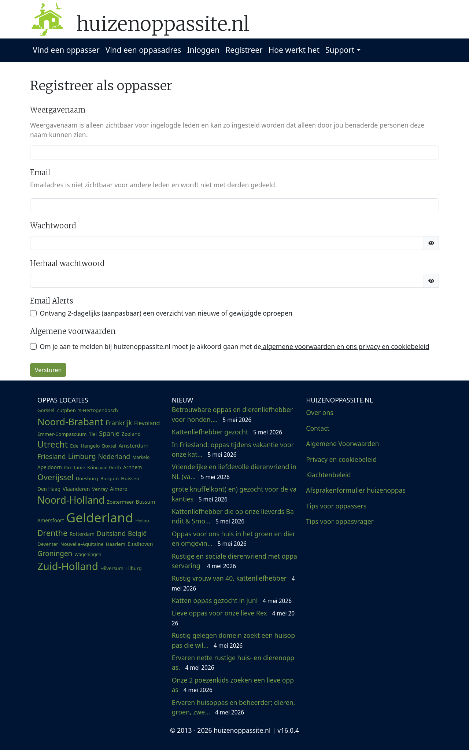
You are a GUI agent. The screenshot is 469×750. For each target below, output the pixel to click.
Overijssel (55, 477)
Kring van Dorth (104, 467)
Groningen (54, 553)
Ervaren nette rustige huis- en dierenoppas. (233, 662)
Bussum (145, 501)
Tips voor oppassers (336, 505)
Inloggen (203, 50)
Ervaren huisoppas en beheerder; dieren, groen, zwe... (233, 707)
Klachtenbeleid (328, 474)
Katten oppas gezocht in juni (232, 600)
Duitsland (111, 533)
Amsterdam (133, 445)
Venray (100, 489)
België (137, 533)
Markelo (140, 457)
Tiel (93, 434)
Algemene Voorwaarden (342, 443)
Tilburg (134, 568)
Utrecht (52, 444)
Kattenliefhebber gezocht (227, 431)
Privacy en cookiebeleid (341, 459)
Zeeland (131, 433)
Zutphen (66, 410)
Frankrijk (119, 422)
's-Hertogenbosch (98, 410)
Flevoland (147, 423)
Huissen (130, 478)
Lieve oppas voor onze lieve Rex (233, 618)
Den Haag (48, 489)
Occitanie (74, 467)
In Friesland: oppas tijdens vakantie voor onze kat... (233, 449)
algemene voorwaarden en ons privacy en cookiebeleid (345, 346)
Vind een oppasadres (143, 50)
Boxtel (109, 445)
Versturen (48, 370)
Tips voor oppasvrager (340, 521)
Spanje (109, 433)
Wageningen (87, 554)
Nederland (114, 456)
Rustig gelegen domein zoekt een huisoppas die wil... (233, 640)
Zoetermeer (120, 502)
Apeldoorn (49, 467)
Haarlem (115, 544)
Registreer (244, 50)
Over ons (319, 412)
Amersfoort (50, 520)
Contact (317, 428)
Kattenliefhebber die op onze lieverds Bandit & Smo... (233, 516)
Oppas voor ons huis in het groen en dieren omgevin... (234, 538)
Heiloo (142, 521)
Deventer (47, 544)
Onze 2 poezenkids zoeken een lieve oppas (233, 685)
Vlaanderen (76, 488)
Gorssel (46, 410)
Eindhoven (140, 543)
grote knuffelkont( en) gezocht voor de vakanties (234, 494)
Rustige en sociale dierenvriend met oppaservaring (234, 561)
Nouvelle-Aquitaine (82, 544)
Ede (74, 445)
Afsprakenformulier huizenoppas (356, 490)
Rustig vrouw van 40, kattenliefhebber (233, 583)
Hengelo (90, 445)
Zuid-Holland (67, 566)
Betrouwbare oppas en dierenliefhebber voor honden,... (232, 414)
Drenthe (52, 532)
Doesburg (87, 478)
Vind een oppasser (66, 50)
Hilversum (111, 568)
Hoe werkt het (294, 50)
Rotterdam (82, 534)
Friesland (51, 456)
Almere (118, 488)
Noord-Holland (71, 500)
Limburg (82, 456)
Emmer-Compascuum (62, 434)
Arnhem (132, 467)
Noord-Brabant (70, 421)
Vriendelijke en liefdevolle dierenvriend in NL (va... (234, 471)
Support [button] (339, 50)
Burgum (109, 478)
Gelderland (99, 517)
